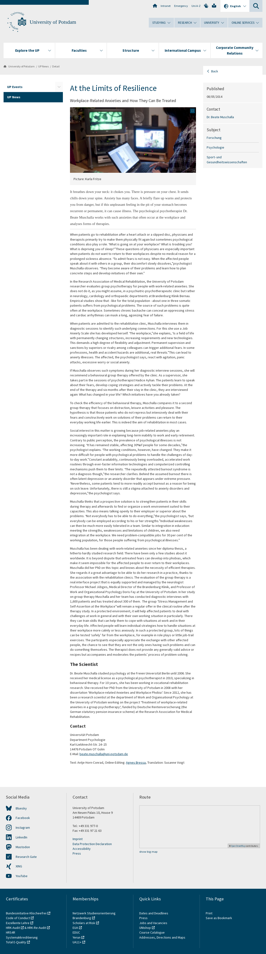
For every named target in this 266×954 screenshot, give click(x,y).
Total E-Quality (16, 942)
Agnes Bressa (136, 762)
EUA (75, 928)
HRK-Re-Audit (36, 928)
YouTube (22, 876)
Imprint (78, 839)
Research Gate (26, 857)
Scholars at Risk (84, 923)
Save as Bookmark (219, 918)
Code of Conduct (18, 918)
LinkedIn (21, 837)
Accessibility (82, 848)
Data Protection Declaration (92, 844)
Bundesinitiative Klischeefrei (26, 913)
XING (19, 866)
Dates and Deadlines (153, 913)
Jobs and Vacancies (153, 923)
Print (209, 913)
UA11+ (77, 942)
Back (214, 71)
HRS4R (10, 932)
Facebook (23, 818)
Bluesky (21, 808)
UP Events (15, 87)
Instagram (23, 827)
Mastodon (23, 847)
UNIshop (145, 928)
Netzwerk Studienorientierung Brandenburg (94, 915)
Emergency (181, 6)
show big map (148, 851)
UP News (43, 66)
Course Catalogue (152, 932)
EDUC (76, 932)
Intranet (166, 6)
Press (77, 853)
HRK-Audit (13, 928)
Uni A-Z (196, 6)
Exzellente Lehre (17, 923)
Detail (56, 66)
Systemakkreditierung (22, 937)
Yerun (76, 937)
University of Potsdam (53, 22)
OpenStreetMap (238, 846)
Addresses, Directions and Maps (162, 937)
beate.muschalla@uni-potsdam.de (103, 754)
